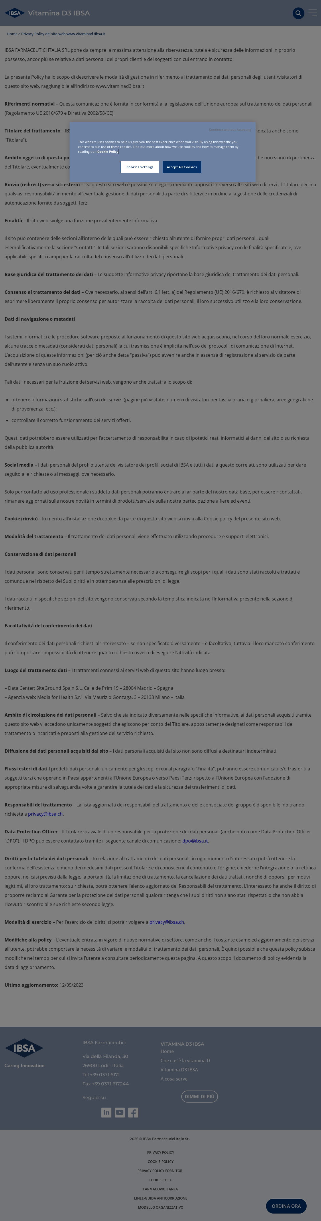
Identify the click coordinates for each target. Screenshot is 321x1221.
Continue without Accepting (230, 130)
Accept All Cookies (182, 167)
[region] (163, 152)
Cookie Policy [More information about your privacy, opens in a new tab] (107, 151)
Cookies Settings (140, 167)
